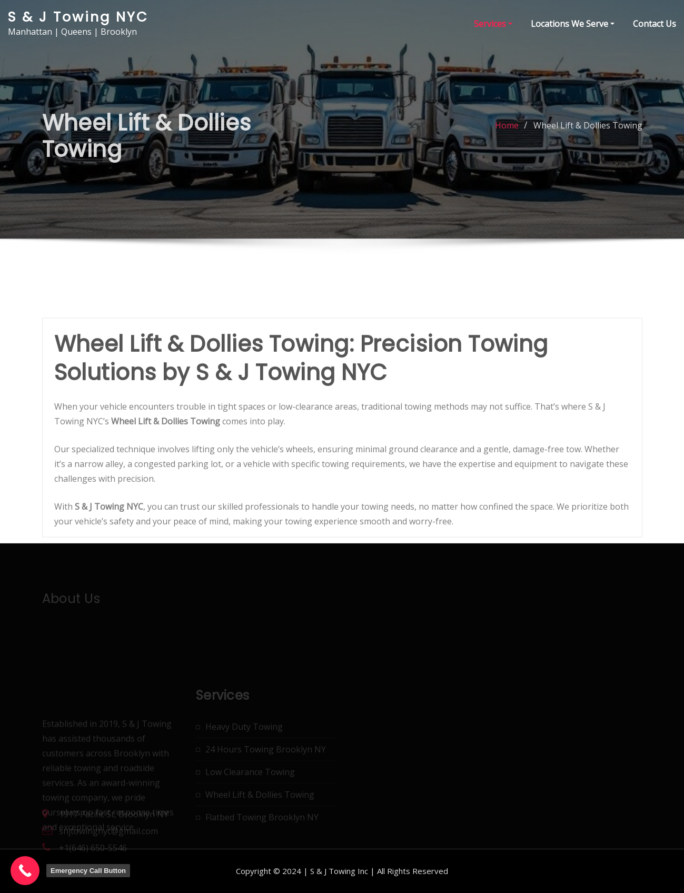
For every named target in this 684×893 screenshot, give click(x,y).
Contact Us (654, 23)
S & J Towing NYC (78, 16)
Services (493, 23)
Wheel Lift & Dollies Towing (587, 133)
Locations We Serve (572, 23)
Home (507, 133)
